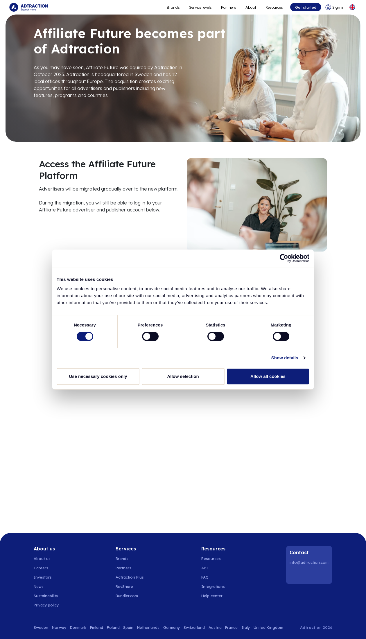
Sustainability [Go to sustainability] (46, 595)
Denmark (78, 627)
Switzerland (194, 627)
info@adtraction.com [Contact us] (309, 562)
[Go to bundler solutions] (130, 595)
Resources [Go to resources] (274, 7)
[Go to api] (215, 568)
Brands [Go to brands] (122, 558)
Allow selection (183, 376)
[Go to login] (335, 7)
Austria (215, 627)
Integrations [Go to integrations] (213, 586)
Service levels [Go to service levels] (200, 7)
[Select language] (352, 7)
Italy (245, 627)
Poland (113, 627)
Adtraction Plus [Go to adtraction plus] (130, 577)
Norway (59, 627)
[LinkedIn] (295, 574)
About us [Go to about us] (42, 558)
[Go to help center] (215, 595)
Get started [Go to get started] (305, 7)
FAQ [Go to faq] (205, 577)
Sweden (41, 627)
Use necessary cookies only (98, 376)
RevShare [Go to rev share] (124, 586)
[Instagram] (309, 574)
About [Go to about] (250, 7)
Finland (96, 627)
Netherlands (148, 627)
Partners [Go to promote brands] (228, 7)
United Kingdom (268, 627)
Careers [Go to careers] (41, 568)
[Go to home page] (28, 7)
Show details (284, 357)
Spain (128, 627)
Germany (171, 627)
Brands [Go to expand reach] (173, 7)
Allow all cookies (268, 376)
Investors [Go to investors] (43, 577)
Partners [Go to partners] (123, 568)
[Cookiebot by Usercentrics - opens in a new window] (284, 258)
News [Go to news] (39, 586)
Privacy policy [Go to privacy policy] (46, 605)
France (231, 627)
